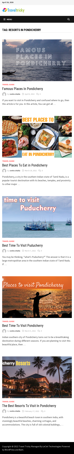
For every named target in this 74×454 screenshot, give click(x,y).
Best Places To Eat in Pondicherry (24, 165)
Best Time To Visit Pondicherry (22, 326)
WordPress (10, 449)
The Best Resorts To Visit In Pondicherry (29, 406)
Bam (21, 449)
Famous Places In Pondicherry (22, 89)
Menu (8, 19)
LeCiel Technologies (52, 446)
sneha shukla (15, 94)
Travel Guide (8, 84)
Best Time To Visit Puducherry (22, 245)
